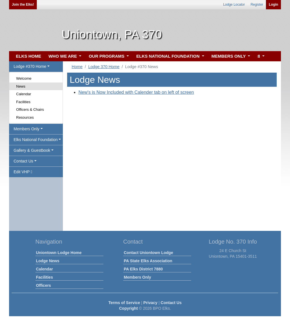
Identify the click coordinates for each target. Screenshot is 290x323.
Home (77, 66)
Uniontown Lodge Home (59, 252)
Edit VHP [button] (23, 172)
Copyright (128, 308)
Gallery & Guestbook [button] (32, 150)
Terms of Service (124, 302)
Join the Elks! (23, 4)
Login (273, 4)
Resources (25, 117)
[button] (260, 56)
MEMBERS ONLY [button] (229, 56)
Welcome (23, 78)
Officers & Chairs (30, 109)
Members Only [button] (26, 129)
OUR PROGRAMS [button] (107, 56)
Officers (43, 285)
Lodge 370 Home (103, 66)
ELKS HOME (28, 56)
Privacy (150, 302)
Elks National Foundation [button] (36, 139)
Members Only (137, 277)
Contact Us (171, 302)
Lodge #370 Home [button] (30, 66)
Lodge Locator (234, 4)
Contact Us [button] (23, 161)
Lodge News (47, 261)
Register (257, 4)
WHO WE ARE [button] (63, 56)
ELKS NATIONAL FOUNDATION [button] (168, 56)
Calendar (23, 94)
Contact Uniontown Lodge (148, 252)
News (20, 86)
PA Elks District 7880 (143, 269)
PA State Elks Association (148, 261)
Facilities (23, 102)
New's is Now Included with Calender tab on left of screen (136, 92)
